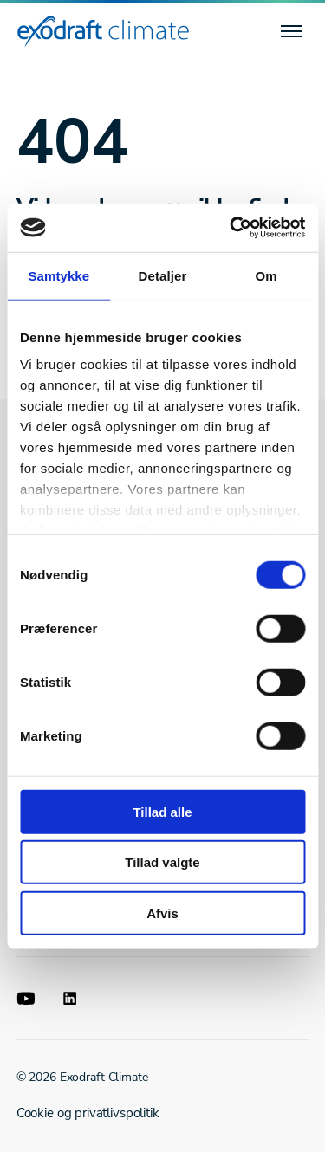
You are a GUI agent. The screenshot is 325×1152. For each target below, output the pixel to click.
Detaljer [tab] (163, 275)
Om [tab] (266, 275)
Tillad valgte (162, 862)
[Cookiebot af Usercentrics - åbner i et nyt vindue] (231, 228)
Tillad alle (162, 811)
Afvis (162, 912)
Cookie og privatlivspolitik (87, 1113)
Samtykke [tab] (58, 275)
